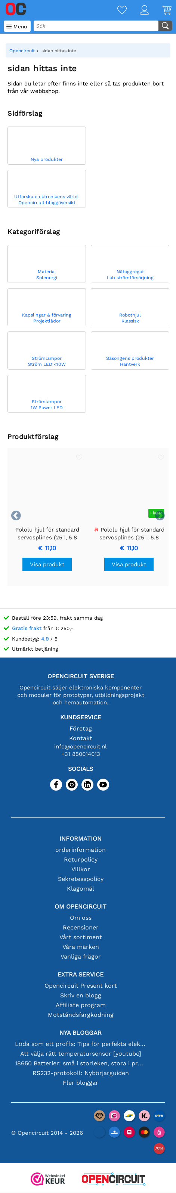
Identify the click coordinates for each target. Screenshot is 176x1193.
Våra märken (80, 946)
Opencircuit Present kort (80, 985)
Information (80, 838)
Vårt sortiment (80, 937)
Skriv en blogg (80, 995)
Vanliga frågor (81, 956)
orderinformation (80, 849)
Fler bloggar (80, 1082)
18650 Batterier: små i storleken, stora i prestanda (80, 1063)
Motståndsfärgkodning (81, 1014)
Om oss (81, 917)
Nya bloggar (80, 1032)
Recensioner (81, 927)
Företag (81, 728)
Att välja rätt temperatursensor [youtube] (80, 1053)
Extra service (81, 974)
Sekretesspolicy (81, 878)
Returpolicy (81, 859)
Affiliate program (81, 1005)
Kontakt (80, 738)
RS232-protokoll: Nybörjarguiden (81, 1073)
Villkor (80, 869)
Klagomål (80, 888)
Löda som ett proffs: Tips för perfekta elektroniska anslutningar (80, 1043)
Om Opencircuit (80, 906)
